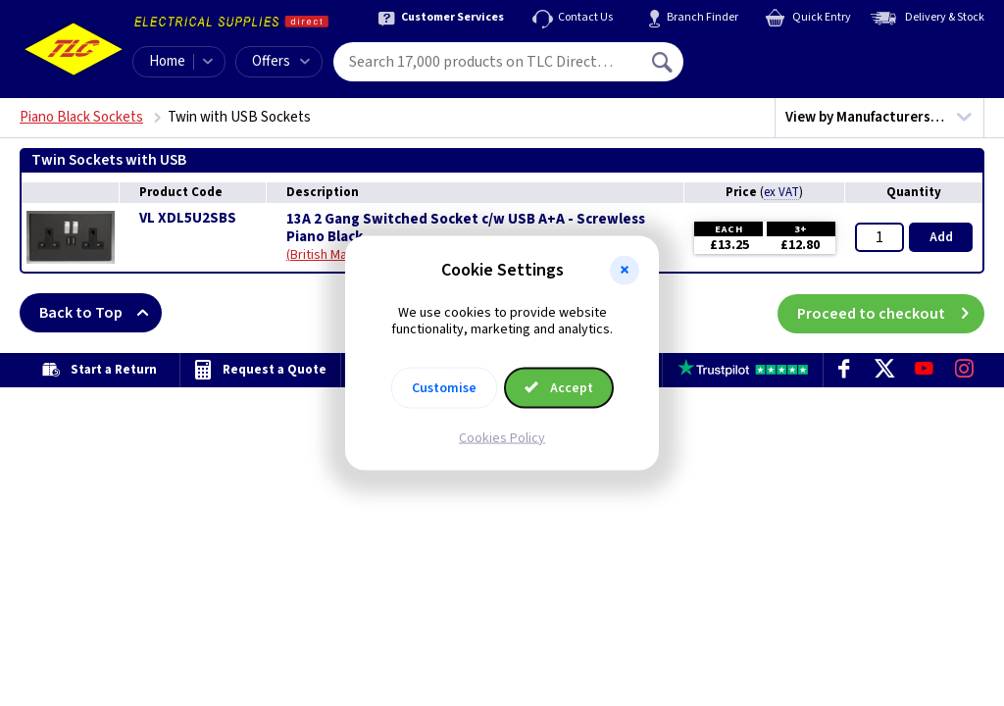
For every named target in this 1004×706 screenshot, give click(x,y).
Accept (559, 387)
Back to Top (100, 312)
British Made (326, 255)
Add (941, 237)
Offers (281, 61)
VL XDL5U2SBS (187, 218)
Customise (444, 387)
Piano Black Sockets (81, 117)
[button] (624, 270)
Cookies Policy (502, 437)
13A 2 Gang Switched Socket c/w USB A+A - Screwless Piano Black (465, 228)
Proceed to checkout (890, 312)
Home (167, 61)
